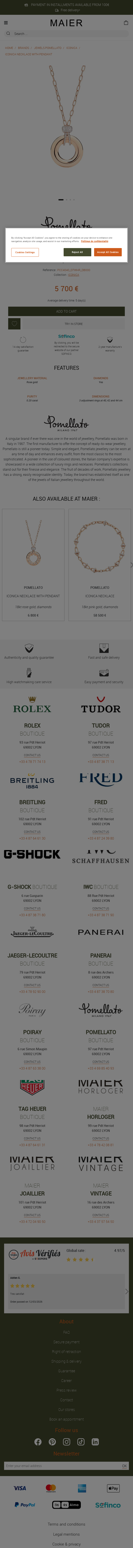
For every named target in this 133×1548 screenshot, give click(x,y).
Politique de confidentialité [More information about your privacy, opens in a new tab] (94, 241)
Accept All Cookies (107, 252)
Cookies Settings (25, 252)
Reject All (77, 252)
